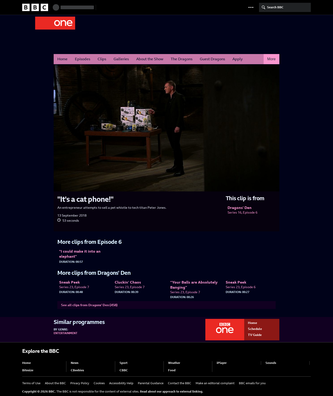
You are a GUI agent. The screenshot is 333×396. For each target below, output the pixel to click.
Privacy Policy (79, 383)
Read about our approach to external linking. (171, 391)
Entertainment (65, 333)
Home (62, 59)
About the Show (149, 59)
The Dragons (181, 59)
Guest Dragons (212, 59)
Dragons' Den (113, 23)
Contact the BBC (179, 383)
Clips (102, 59)
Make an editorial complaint (215, 383)
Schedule (255, 329)
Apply (237, 59)
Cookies (99, 383)
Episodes (82, 59)
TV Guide (255, 335)
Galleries (121, 59)
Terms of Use (31, 383)
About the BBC (55, 383)
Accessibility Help (121, 383)
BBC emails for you (252, 383)
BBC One (55, 23)
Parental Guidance (150, 383)
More (271, 59)
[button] (250, 7)
